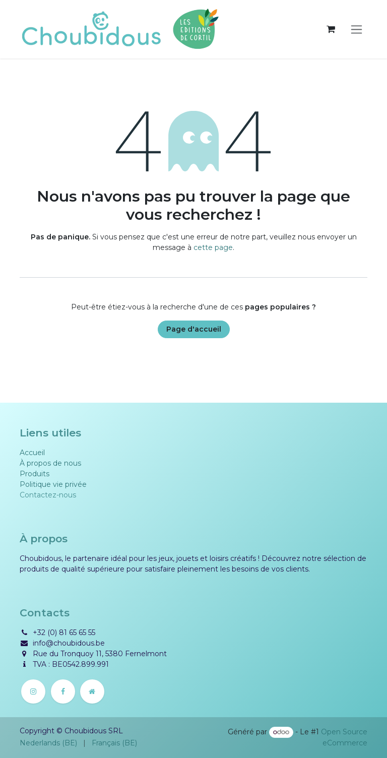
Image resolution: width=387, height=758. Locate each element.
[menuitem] (48, 743)
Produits (34, 473)
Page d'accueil (193, 329)
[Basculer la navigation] (356, 29)
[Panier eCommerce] (330, 29)
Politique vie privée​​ (53, 484)
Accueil (32, 452)
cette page (213, 247)
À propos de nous (50, 463)
